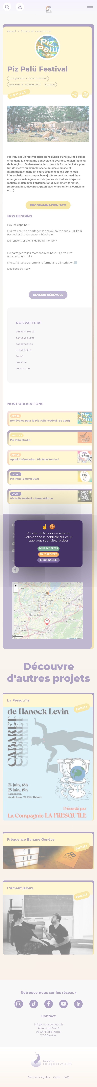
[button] (15, 586)
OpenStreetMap (72, 638)
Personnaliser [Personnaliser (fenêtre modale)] (48, 560)
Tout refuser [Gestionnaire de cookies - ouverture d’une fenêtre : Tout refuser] (48, 554)
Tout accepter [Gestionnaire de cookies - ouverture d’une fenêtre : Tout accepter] (48, 548)
